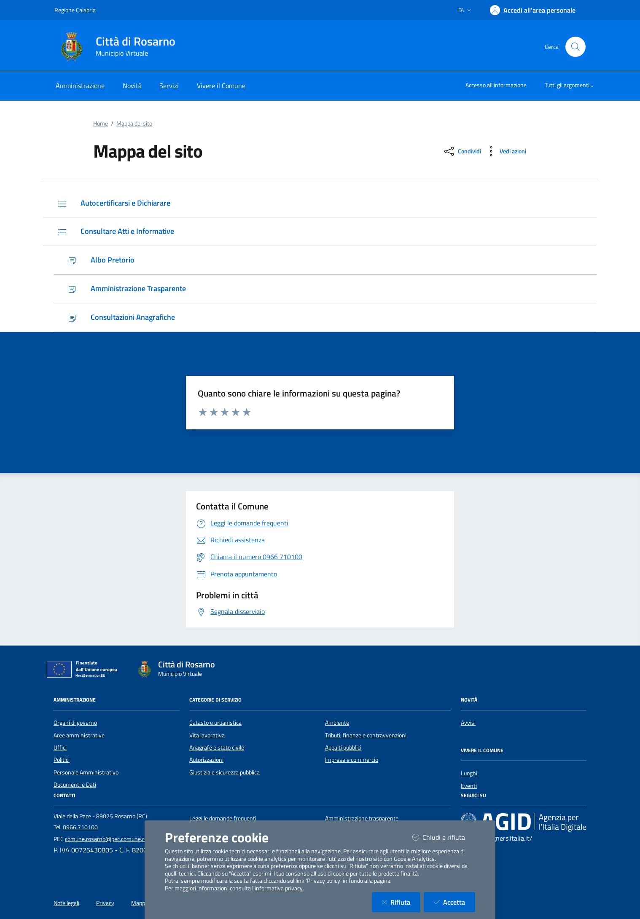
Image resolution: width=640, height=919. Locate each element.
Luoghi (469, 773)
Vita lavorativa (207, 735)
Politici (62, 759)
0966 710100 (80, 827)
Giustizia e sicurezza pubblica (224, 772)
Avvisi (468, 722)
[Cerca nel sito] (575, 47)
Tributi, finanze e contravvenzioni (365, 735)
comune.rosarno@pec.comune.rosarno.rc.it (118, 839)
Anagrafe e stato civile (216, 747)
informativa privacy (279, 888)
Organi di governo (75, 722)
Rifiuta (401, 902)
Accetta (454, 902)
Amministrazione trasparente (361, 818)
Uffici (60, 747)
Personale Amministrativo (86, 772)
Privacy (105, 903)
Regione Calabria (75, 9)
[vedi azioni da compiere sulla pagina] (505, 151)
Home (100, 123)
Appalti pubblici (343, 747)
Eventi (469, 785)
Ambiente (337, 722)
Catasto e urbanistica (215, 722)
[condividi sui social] (462, 151)
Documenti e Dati (75, 784)
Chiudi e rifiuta (443, 837)
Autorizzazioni (206, 759)
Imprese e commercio (351, 759)
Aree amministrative (79, 735)
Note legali (66, 903)
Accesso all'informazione (496, 84)
